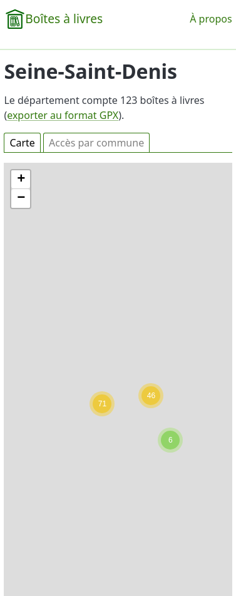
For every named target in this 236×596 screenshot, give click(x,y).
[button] (170, 440)
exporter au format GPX (62, 115)
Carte (22, 143)
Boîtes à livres (64, 18)
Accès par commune (96, 143)
